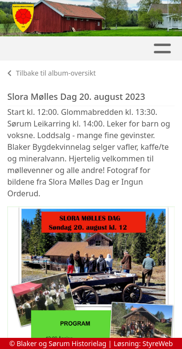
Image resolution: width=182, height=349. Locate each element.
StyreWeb (158, 343)
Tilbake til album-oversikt (51, 73)
